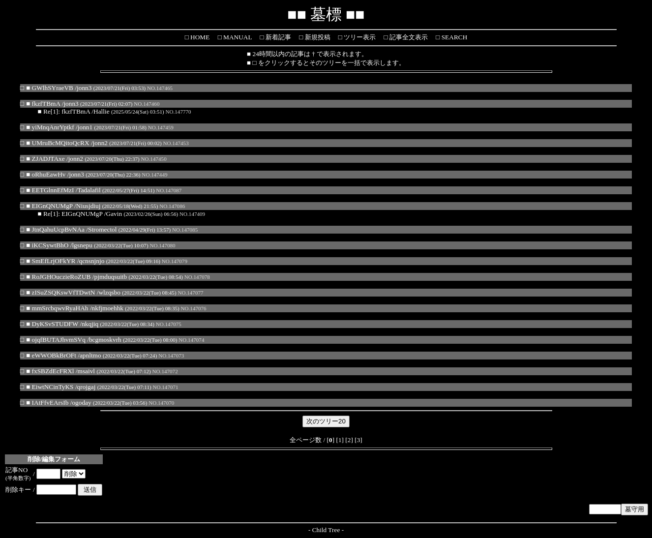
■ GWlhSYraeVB (49, 87)
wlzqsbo (109, 292)
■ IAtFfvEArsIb (47, 402)
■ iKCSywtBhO (47, 245)
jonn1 (85, 127)
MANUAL (237, 37)
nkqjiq (90, 324)
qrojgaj (86, 386)
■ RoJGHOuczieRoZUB (58, 276)
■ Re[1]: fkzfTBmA (64, 111)
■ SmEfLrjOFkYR (50, 261)
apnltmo (90, 355)
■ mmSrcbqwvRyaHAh (57, 308)
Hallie (101, 111)
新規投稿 (316, 37)
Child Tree (326, 530)
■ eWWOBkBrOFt (51, 355)
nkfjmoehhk (107, 308)
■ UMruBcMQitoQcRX (57, 143)
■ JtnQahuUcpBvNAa (55, 229)
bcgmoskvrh (105, 339)
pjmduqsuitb (110, 276)
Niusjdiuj (88, 205)
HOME (199, 37)
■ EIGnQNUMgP (49, 205)
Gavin (114, 213)
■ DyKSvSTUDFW (52, 324)
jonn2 (100, 143)
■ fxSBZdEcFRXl (50, 371)
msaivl (86, 371)
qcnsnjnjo (91, 261)
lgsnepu (82, 245)
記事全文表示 (408, 37)
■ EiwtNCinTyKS (49, 386)
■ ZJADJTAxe (45, 158)
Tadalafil (88, 190)
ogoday (81, 402)
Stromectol (102, 229)
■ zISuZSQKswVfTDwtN (60, 292)
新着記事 (277, 37)
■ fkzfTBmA (43, 103)
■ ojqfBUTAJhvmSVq (56, 339)
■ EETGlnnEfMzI (50, 190)
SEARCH (453, 37)
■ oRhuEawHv (45, 174)
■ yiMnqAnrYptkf (50, 127)
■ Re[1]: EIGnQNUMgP (70, 213)
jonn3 (84, 87)
